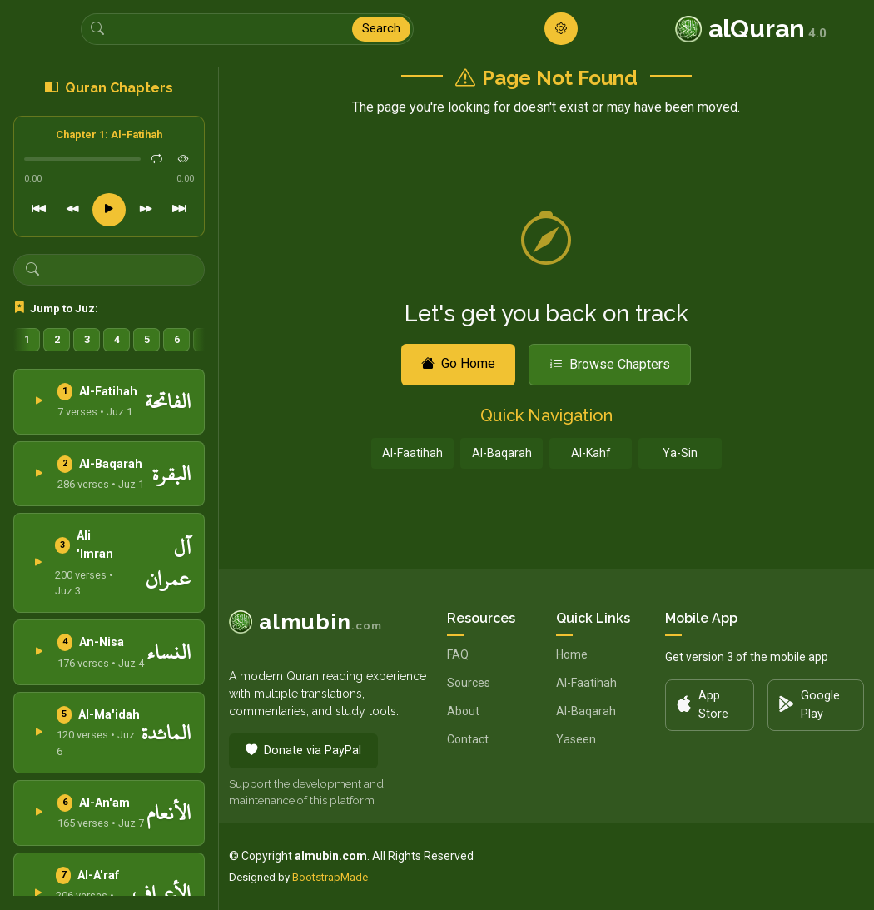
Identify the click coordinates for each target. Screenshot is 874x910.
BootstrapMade (330, 877)
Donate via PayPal (303, 751)
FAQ (458, 654)
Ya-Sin (680, 453)
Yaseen (576, 739)
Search (381, 29)
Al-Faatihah (412, 453)
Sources (468, 683)
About (463, 711)
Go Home (458, 363)
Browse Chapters (609, 364)
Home (572, 654)
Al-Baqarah (502, 453)
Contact (468, 739)
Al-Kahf (591, 453)
